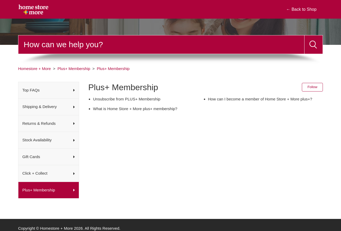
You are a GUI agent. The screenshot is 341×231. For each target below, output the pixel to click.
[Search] (161, 44)
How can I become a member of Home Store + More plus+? (260, 99)
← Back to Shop (301, 9)
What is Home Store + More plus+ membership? (135, 108)
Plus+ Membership (74, 68)
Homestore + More (34, 68)
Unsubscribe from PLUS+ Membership (126, 99)
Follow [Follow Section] (312, 87)
